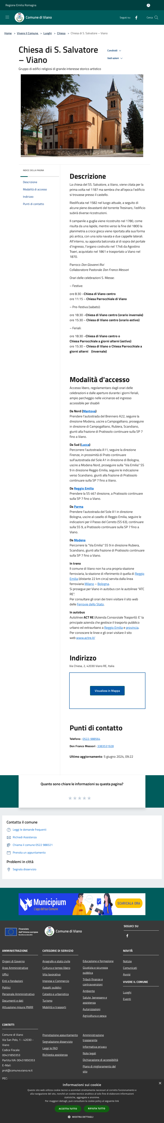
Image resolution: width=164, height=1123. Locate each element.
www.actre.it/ (85, 637)
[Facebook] (134, 17)
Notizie (127, 961)
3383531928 (105, 746)
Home (8, 33)
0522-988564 (91, 739)
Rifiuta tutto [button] (96, 1108)
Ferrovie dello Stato (90, 604)
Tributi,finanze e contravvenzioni (93, 982)
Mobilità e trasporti (54, 1007)
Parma (78, 506)
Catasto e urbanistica (55, 994)
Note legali (89, 1053)
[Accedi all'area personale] (148, 5)
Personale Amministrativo (18, 994)
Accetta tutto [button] (68, 1108)
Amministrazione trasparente (93, 1037)
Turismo (47, 1000)
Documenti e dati (12, 1000)
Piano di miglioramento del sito (99, 1069)
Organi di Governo (13, 961)
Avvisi (126, 974)
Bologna (103, 583)
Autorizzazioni (91, 1009)
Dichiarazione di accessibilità (100, 1060)
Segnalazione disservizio (57, 1041)
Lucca (85, 444)
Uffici (5, 974)
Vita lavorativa (51, 974)
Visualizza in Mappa (107, 690)
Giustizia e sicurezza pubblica (95, 970)
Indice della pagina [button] (33, 170)
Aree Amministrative (15, 968)
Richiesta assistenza (55, 1054)
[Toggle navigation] (7, 17)
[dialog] (82, 1101)
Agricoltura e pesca (94, 1016)
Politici (6, 987)
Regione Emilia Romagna (20, 5)
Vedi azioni (115, 58)
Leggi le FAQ (50, 1048)
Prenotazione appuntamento (60, 1035)
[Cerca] (156, 17)
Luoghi (47, 33)
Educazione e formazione (98, 961)
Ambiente (89, 991)
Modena (79, 540)
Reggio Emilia (84, 488)
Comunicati (130, 968)
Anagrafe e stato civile (56, 961)
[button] (82, 1117)
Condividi (114, 50)
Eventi (127, 999)
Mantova (89, 411)
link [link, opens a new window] (117, 1101)
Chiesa (61, 33)
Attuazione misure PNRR (17, 1007)
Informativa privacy (95, 1046)
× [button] (160, 1083)
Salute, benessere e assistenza (95, 1000)
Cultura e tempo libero (56, 968)
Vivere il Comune (28, 33)
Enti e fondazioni (12, 981)
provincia (132, 627)
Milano (89, 583)
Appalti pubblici (51, 987)
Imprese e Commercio (55, 981)
